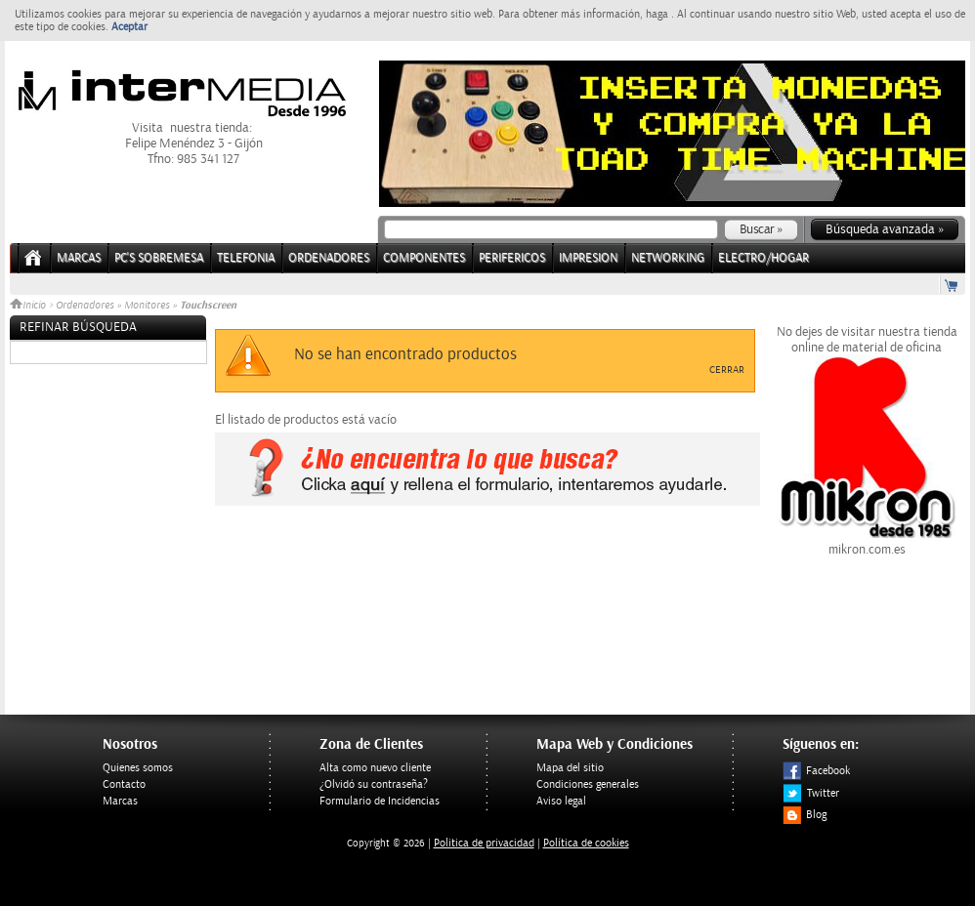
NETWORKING (667, 258)
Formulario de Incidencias (379, 801)
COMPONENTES (424, 258)
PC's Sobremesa (158, 258)
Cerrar (726, 370)
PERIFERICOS (512, 258)
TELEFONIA (246, 258)
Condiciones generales (587, 784)
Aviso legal (561, 801)
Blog (805, 814)
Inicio (29, 305)
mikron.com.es (866, 541)
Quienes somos (138, 768)
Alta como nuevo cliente (375, 768)
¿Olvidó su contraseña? (373, 784)
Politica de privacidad (484, 843)
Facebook (816, 770)
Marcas (79, 258)
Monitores (146, 305)
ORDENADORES (328, 258)
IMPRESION (588, 258)
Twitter (811, 793)
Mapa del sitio (570, 768)
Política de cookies (586, 843)
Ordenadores (84, 305)
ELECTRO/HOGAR (763, 258)
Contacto (124, 784)
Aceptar (129, 27)
